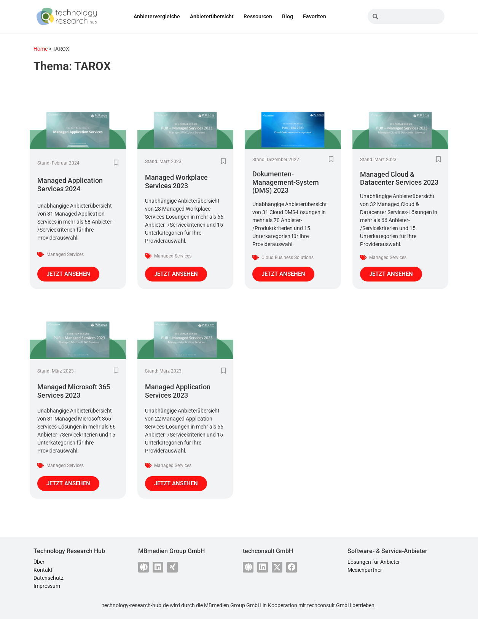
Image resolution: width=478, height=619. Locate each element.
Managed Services (65, 254)
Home (40, 49)
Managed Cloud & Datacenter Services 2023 (399, 178)
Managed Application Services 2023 (177, 391)
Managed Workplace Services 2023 (176, 181)
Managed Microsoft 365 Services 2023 (73, 391)
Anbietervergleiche (157, 16)
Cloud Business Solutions (287, 257)
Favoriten (314, 16)
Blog (287, 16)
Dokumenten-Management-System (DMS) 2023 (285, 182)
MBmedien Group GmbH (232, 605)
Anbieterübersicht (212, 16)
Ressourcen (258, 16)
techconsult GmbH (329, 605)
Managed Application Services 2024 (70, 184)
